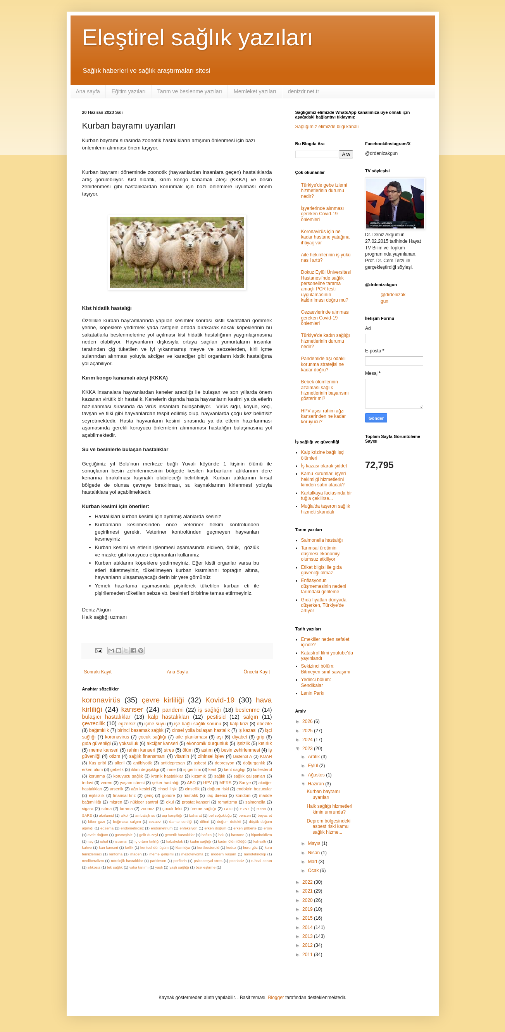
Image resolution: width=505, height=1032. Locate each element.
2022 (308, 882)
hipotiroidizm (261, 835)
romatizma (227, 802)
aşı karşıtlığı (172, 815)
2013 (308, 936)
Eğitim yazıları (129, 91)
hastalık (191, 795)
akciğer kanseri (162, 743)
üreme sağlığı (203, 808)
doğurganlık (254, 763)
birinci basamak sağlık (140, 730)
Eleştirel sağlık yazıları (198, 37)
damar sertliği (180, 821)
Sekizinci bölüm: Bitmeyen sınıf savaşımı (325, 668)
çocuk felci (172, 808)
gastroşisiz (123, 835)
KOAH (266, 756)
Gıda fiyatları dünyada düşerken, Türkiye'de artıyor (323, 605)
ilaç (90, 841)
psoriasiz (236, 861)
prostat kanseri (196, 802)
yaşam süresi (132, 782)
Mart (313, 861)
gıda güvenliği (96, 743)
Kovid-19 (219, 700)
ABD (191, 782)
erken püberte (245, 828)
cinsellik (192, 788)
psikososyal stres (208, 861)
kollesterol (262, 769)
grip (260, 737)
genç (148, 795)
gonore (168, 795)
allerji (119, 763)
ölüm (188, 750)
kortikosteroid (208, 847)
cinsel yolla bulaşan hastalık (201, 730)
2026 (308, 721)
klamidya (183, 847)
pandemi (173, 710)
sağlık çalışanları (249, 776)
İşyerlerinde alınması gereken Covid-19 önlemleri (322, 214)
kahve (87, 847)
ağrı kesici (140, 788)
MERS (225, 782)
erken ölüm (92, 769)
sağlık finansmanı (147, 756)
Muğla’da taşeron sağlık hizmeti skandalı (325, 508)
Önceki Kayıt (256, 672)
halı (221, 835)
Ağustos (317, 775)
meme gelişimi (161, 854)
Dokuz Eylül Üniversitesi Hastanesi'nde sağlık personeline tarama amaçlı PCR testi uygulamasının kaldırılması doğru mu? (326, 286)
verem (106, 782)
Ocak (314, 870)
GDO (228, 809)
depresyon (224, 763)
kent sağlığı (234, 769)
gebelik (117, 769)
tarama (126, 808)
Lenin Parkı (313, 693)
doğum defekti (229, 821)
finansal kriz (124, 795)
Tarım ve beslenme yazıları (189, 91)
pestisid (216, 717)
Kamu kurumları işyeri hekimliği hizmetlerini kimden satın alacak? (323, 479)
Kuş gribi (97, 763)
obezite (264, 723)
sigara (87, 808)
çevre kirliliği (162, 700)
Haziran (316, 783)
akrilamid (106, 815)
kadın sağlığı (200, 841)
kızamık (198, 776)
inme (171, 769)
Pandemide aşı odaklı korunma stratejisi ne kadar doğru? (323, 364)
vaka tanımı (139, 867)
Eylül (313, 765)
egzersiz (127, 723)
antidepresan (173, 763)
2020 (308, 900)
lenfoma (115, 854)
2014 (308, 927)
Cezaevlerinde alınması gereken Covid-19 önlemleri (325, 317)
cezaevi (155, 821)
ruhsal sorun (261, 861)
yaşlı (159, 867)
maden (135, 854)
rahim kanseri (141, 750)
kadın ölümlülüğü (232, 841)
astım (206, 750)
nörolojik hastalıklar (127, 861)
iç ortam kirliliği (146, 841)
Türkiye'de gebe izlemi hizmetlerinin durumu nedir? (324, 190)
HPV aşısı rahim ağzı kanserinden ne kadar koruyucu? (323, 416)
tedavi (87, 782)
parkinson (158, 861)
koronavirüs (101, 700)
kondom (243, 795)
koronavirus (117, 737)
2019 (308, 909)
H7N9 (261, 809)
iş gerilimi (192, 769)
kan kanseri (108, 847)
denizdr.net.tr (303, 91)
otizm (115, 756)
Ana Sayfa (177, 672)
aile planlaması (191, 737)
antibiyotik (142, 763)
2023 (308, 748)
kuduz (231, 847)
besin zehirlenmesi (240, 750)
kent (212, 769)
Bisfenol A (242, 756)
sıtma (107, 808)
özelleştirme (205, 867)
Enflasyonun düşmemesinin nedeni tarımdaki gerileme (323, 586)
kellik (129, 847)
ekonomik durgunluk (207, 743)
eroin (268, 828)
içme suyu (155, 723)
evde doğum (98, 835)
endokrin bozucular (254, 788)
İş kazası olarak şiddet (324, 466)
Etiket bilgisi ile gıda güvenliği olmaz (321, 570)
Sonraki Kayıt (98, 672)
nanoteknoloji (255, 854)
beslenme (248, 710)
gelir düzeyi (148, 835)
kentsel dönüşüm (154, 847)
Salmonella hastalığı (322, 540)
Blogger (276, 997)
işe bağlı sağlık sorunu (197, 723)
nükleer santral (144, 802)
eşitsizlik (96, 795)
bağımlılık (99, 730)
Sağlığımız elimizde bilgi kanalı (327, 126)
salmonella (255, 802)
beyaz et (265, 815)
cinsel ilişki (168, 788)
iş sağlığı (209, 710)
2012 (308, 945)
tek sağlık (115, 867)
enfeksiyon (188, 828)
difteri (204, 821)
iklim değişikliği (145, 769)
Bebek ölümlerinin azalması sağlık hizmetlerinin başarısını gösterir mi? (325, 390)
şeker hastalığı (165, 782)
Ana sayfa (88, 91)
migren (115, 802)
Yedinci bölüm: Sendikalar (316, 682)
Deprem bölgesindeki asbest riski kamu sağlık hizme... (328, 826)
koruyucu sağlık (128, 776)
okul (170, 802)
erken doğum (215, 828)
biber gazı (96, 821)
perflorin (180, 861)
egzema (107, 828)
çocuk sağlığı (152, 737)
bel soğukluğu (220, 815)
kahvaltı (259, 841)
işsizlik (243, 743)
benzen (245, 815)
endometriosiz (132, 828)
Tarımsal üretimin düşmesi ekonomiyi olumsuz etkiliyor (321, 553)
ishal (104, 841)
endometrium (161, 828)
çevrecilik (93, 723)
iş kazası (247, 730)
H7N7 (245, 809)
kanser (132, 709)
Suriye (245, 782)
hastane (237, 835)
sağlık (219, 776)
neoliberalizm (93, 861)
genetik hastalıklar (180, 835)
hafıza (207, 835)
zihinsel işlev (211, 756)
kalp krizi (239, 723)
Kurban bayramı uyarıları (323, 794)
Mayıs (314, 843)
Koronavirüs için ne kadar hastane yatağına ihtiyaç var (325, 237)
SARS (87, 815)
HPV (207, 782)
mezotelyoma (192, 854)
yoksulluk (128, 743)
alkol (125, 815)
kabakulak (174, 841)
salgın (250, 717)
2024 (308, 739)
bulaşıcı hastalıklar (106, 717)
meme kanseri (104, 750)
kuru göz (250, 847)
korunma (97, 776)
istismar (121, 841)
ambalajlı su (145, 815)
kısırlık (265, 743)
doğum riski (218, 788)
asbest (200, 763)
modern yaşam (223, 854)
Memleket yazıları (255, 91)
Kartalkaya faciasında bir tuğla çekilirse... (326, 495)
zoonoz (147, 808)
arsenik (116, 788)
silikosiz (94, 867)
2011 (308, 954)
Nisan (314, 852)
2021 (308, 891)
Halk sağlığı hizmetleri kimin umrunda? (329, 809)
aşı (220, 737)
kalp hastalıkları (168, 717)
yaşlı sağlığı (179, 867)
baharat (195, 815)
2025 (308, 730)
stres (169, 750)
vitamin (181, 756)
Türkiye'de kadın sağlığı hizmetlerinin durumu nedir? (325, 341)
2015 (308, 918)
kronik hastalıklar (167, 776)
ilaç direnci (217, 795)
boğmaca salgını (127, 821)
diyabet (239, 737)
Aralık (314, 756)
